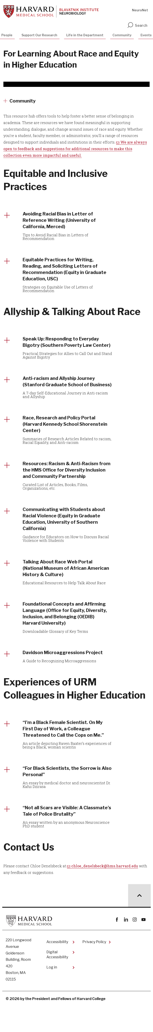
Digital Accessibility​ (57, 980)
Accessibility (57, 968)
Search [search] (137, 25)
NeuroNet (140, 10)
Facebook (117, 946)
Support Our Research (39, 35)
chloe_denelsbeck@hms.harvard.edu (104, 892)
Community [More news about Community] (23, 101)
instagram (135, 946)
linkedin (126, 946)
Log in (51, 993)
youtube (143, 946)
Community (121, 35)
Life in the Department (84, 35)
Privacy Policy (94, 968)
